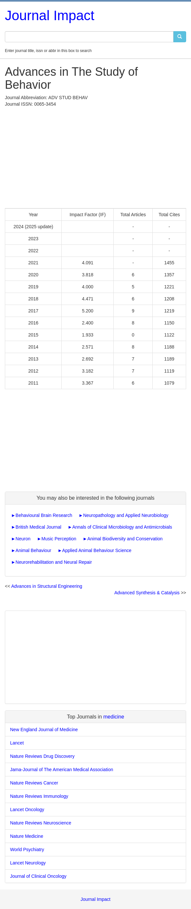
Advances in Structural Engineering (46, 586)
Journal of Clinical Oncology (38, 876)
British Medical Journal (38, 527)
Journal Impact (49, 15)
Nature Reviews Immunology (39, 796)
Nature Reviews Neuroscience (40, 822)
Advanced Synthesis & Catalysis (147, 592)
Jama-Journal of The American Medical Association (61, 769)
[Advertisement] (95, 156)
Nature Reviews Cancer (34, 782)
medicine (113, 716)
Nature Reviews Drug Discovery (42, 756)
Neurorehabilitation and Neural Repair (54, 562)
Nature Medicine (26, 836)
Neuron (23, 538)
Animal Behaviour (33, 550)
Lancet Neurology (28, 862)
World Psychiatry (27, 849)
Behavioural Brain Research (44, 515)
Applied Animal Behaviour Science (96, 550)
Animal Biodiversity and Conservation (125, 538)
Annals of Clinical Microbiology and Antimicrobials (122, 527)
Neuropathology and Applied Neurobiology (125, 515)
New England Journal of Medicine (44, 729)
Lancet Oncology (27, 809)
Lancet (17, 742)
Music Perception (59, 538)
